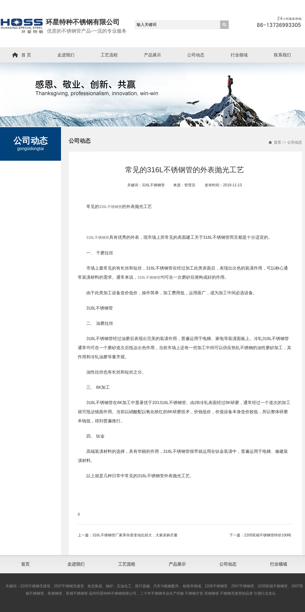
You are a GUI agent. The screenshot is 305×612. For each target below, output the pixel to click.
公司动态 (195, 54)
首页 (277, 142)
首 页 (26, 54)
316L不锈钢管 (110, 207)
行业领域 (239, 54)
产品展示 (152, 54)
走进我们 (65, 54)
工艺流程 (109, 54)
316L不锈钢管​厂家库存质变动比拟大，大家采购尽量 (135, 535)
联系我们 (282, 54)
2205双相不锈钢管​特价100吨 (267, 535)
